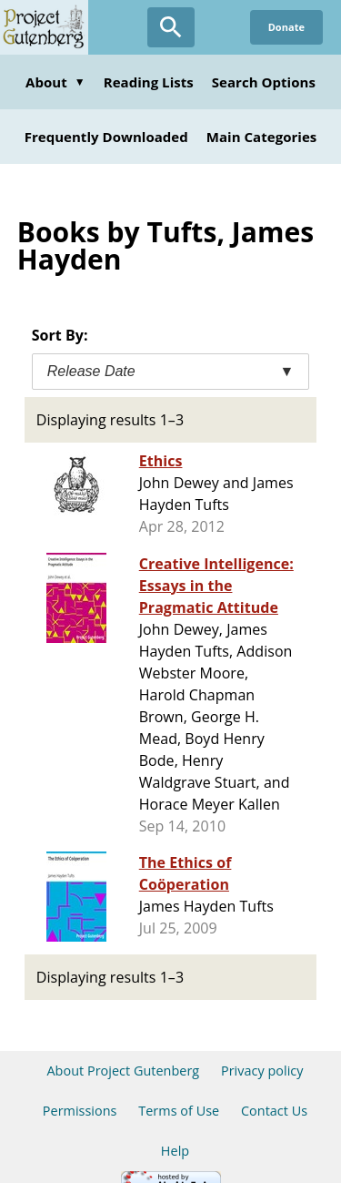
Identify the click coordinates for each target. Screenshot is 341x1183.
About (55, 82)
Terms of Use (178, 1110)
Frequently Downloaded (106, 136)
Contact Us (274, 1110)
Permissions (80, 1110)
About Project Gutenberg (122, 1070)
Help (175, 1150)
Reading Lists (149, 82)
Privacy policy (262, 1070)
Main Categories (261, 136)
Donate (286, 27)
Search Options (264, 82)
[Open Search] (171, 27)
